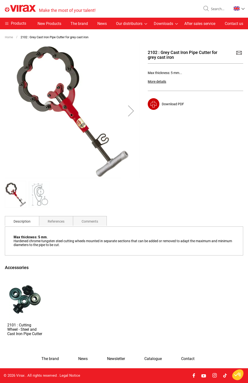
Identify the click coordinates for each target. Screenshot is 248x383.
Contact (187, 359)
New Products (49, 23)
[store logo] (50, 9)
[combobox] (219, 9)
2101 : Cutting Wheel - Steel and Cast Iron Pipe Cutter (24, 329)
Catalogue (153, 359)
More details (157, 81)
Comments (90, 221)
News (102, 23)
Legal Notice (70, 375)
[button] (239, 8)
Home (9, 37)
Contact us (234, 23)
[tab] (22, 221)
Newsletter (116, 359)
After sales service (199, 23)
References (56, 221)
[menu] (124, 23)
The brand (79, 23)
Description (22, 221)
